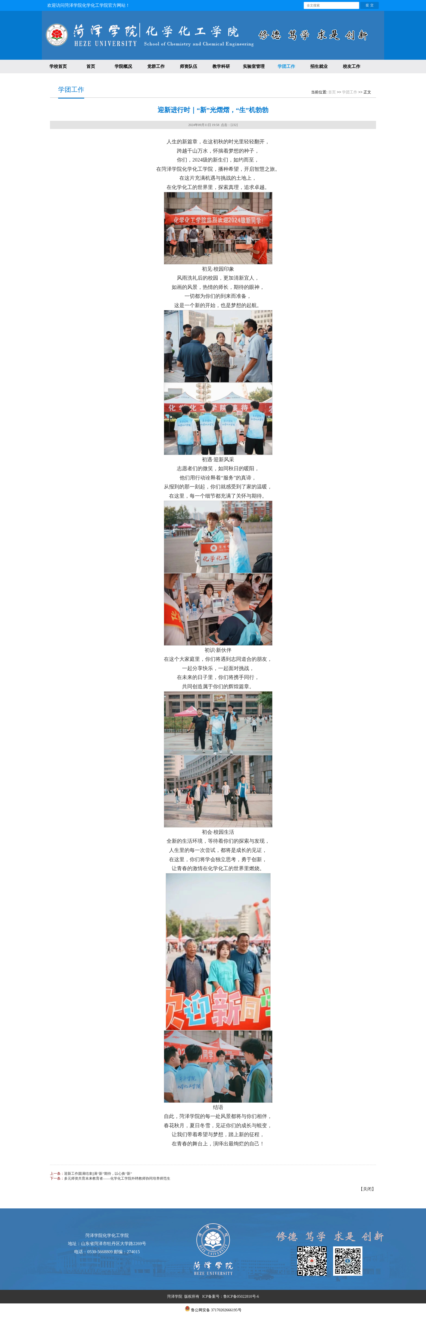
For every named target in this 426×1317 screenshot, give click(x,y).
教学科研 (221, 66)
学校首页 (58, 66)
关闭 (367, 1189)
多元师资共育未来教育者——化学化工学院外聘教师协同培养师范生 (117, 1178)
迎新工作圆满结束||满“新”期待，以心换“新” (98, 1173)
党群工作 (156, 66)
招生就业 (319, 66)
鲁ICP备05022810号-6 (241, 1296)
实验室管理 (254, 66)
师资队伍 (188, 66)
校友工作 (351, 66)
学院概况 (123, 66)
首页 (90, 66)
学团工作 (286, 66)
